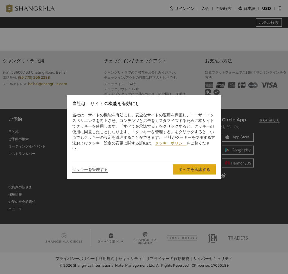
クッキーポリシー (170, 143)
